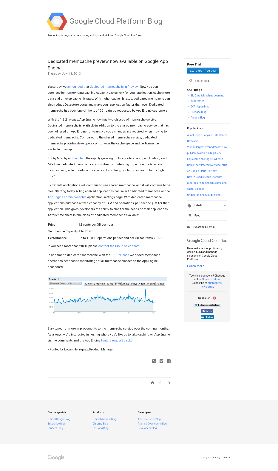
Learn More (195, 266)
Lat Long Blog (101, 428)
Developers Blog (147, 428)
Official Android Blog (104, 419)
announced (75, 86)
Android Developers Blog (152, 423)
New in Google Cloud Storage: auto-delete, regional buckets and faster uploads (207, 182)
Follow (207, 311)
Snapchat (78, 158)
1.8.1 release (120, 255)
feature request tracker (117, 340)
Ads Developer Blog (149, 419)
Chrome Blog (100, 423)
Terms (227, 457)
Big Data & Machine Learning (207, 95)
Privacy (217, 457)
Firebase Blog (198, 111)
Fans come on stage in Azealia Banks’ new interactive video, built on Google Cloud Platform (207, 164)
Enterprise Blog (57, 423)
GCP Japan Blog (200, 106)
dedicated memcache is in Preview (114, 86)
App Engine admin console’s (67, 197)
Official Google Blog (59, 419)
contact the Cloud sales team (119, 246)
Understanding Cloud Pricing (203, 194)
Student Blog (55, 428)
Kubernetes (197, 100)
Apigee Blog (198, 117)
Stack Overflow (211, 279)
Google (205, 457)
